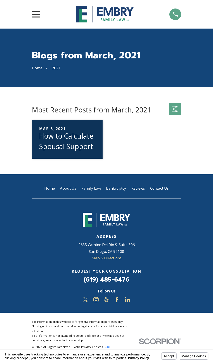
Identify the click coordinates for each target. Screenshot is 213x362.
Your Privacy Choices (92, 347)
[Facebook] (117, 299)
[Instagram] (96, 299)
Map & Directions (107, 257)
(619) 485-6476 (106, 279)
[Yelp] (106, 299)
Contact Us (159, 188)
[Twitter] (85, 299)
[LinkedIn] (127, 299)
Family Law (91, 188)
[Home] (104, 14)
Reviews (138, 188)
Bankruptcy (116, 188)
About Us (68, 188)
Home (49, 188)
